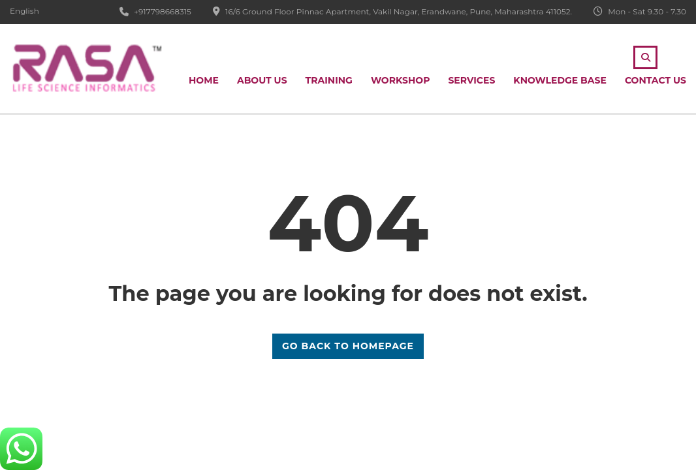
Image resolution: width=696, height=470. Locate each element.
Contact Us (655, 80)
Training (329, 80)
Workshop (400, 80)
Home (204, 80)
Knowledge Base (560, 80)
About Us (262, 80)
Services (471, 80)
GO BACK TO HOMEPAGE (348, 346)
